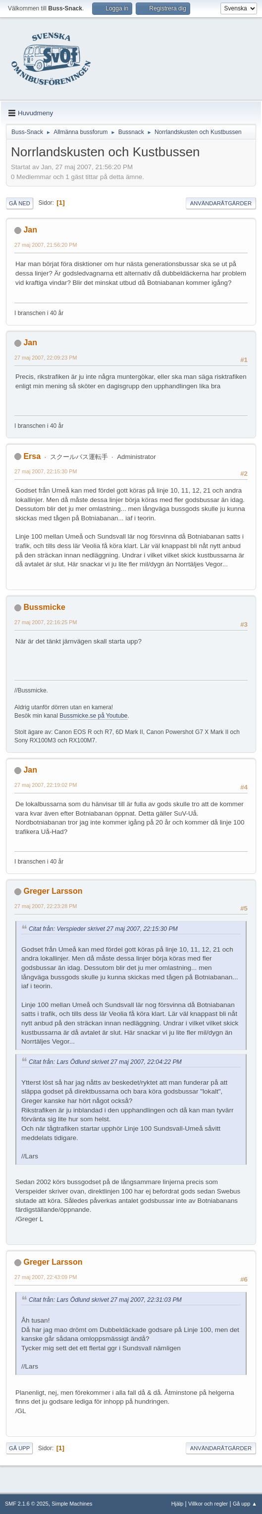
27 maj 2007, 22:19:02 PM (45, 785)
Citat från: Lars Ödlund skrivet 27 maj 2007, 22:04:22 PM (105, 1061)
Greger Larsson (52, 891)
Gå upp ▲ (245, 1504)
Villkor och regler (208, 1504)
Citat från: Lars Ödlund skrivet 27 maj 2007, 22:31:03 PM (105, 1299)
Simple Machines (72, 1504)
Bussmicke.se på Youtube (93, 715)
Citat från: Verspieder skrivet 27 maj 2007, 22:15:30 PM (103, 928)
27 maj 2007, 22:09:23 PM (45, 358)
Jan (30, 230)
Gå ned (19, 203)
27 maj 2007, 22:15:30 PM (45, 471)
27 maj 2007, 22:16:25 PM (45, 622)
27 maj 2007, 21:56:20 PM (45, 245)
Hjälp (177, 1504)
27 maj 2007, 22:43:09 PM (45, 1277)
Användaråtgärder (221, 203)
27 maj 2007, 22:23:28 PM (45, 906)
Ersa (32, 456)
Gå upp (19, 1448)
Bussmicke (44, 607)
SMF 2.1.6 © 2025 (27, 1504)
